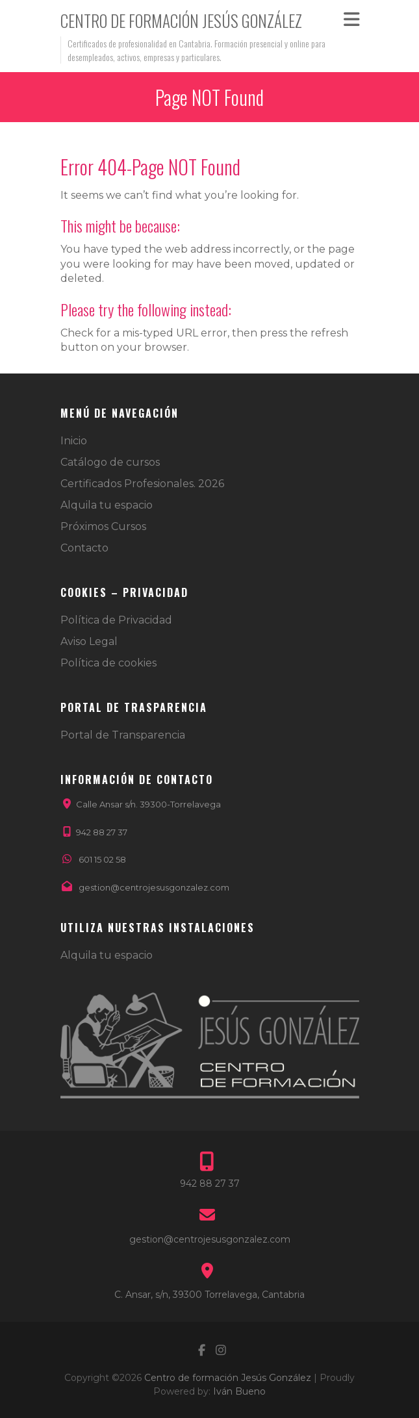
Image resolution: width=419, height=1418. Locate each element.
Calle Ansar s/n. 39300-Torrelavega (148, 804)
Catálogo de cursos (110, 462)
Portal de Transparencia (122, 735)
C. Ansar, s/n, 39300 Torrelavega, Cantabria (209, 1294)
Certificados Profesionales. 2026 (142, 483)
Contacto (84, 548)
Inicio (73, 441)
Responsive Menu (351, 19)
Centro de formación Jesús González (181, 20)
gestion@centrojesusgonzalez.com (154, 887)
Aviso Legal (89, 641)
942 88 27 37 (101, 832)
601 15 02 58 (102, 859)
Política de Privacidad (116, 620)
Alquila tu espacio (106, 505)
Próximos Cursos (103, 526)
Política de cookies (108, 663)
